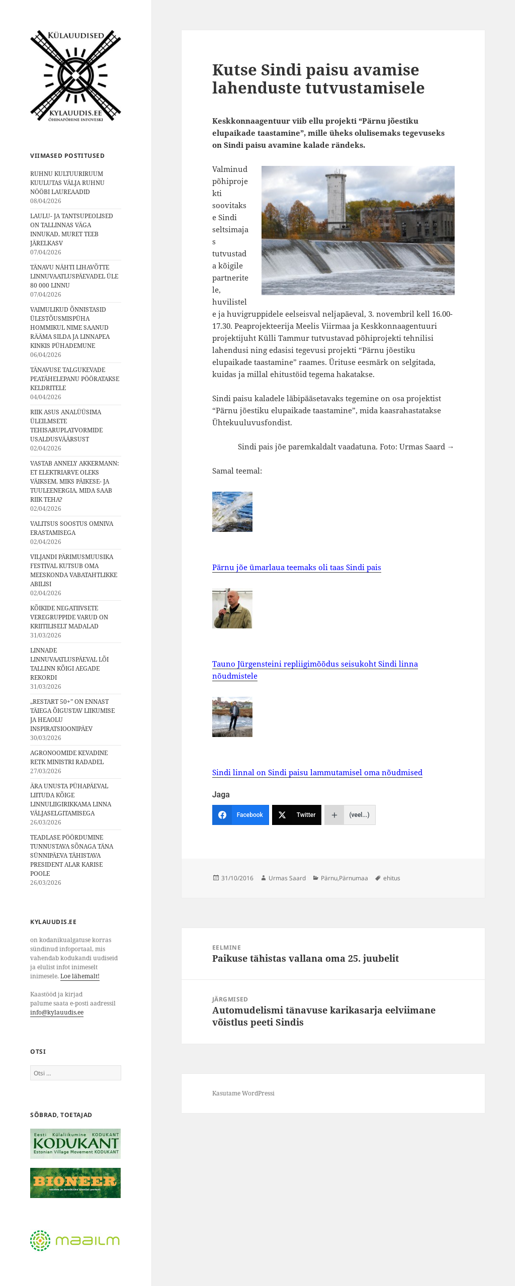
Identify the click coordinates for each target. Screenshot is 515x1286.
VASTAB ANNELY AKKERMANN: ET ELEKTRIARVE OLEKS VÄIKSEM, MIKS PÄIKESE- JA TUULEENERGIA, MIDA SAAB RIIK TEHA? (74, 481)
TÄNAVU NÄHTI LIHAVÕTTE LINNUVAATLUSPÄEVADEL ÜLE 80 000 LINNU (74, 276)
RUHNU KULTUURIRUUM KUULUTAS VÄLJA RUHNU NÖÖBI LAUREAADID (67, 182)
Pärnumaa (353, 878)
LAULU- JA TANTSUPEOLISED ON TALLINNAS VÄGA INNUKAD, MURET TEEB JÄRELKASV (71, 229)
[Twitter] (297, 815)
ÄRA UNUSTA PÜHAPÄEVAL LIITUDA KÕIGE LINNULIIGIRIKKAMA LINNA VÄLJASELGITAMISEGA (70, 799)
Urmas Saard (287, 878)
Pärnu (329, 878)
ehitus (391, 878)
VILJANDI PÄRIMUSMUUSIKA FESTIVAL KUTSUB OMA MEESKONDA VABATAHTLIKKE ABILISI (73, 570)
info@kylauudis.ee (56, 1012)
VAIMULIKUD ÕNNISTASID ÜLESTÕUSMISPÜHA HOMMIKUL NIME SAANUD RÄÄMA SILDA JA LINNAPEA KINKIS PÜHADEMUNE (70, 327)
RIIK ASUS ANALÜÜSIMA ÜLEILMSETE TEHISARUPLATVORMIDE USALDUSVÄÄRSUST (66, 425)
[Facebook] (240, 815)
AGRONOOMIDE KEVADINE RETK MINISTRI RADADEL (69, 757)
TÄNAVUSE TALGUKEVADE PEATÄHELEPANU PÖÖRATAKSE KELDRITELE (74, 378)
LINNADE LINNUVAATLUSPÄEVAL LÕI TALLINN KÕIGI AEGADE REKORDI (69, 664)
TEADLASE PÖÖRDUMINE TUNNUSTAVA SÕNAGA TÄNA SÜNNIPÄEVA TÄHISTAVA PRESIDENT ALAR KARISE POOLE (71, 855)
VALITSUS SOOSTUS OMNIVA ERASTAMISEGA (71, 528)
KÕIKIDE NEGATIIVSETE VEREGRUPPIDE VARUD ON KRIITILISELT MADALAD (69, 617)
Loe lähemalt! (80, 976)
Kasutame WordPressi (243, 1093)
